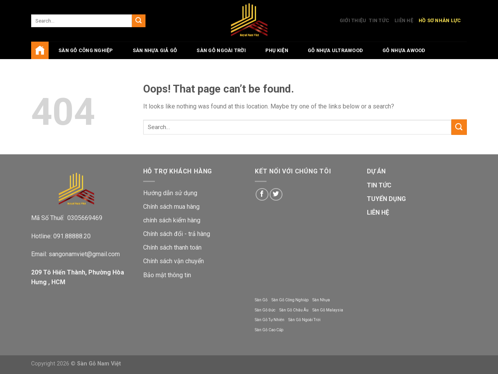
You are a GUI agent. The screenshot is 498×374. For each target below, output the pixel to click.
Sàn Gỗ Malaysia (327, 310)
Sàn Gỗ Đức (265, 310)
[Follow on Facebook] (262, 194)
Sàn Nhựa (321, 300)
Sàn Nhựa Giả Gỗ (155, 50)
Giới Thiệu (353, 20)
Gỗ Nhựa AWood (403, 50)
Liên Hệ (404, 20)
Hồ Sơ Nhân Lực (440, 20)
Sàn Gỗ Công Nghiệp (290, 300)
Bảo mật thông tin (167, 275)
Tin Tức (379, 20)
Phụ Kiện (276, 50)
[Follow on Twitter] (276, 194)
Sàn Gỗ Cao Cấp (269, 330)
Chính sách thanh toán (172, 247)
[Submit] (138, 21)
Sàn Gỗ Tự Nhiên (269, 320)
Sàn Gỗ (261, 300)
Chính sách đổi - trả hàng (176, 234)
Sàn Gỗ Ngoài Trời (220, 50)
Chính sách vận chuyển (173, 261)
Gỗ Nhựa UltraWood (335, 50)
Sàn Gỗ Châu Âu (294, 310)
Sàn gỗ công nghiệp (85, 50)
